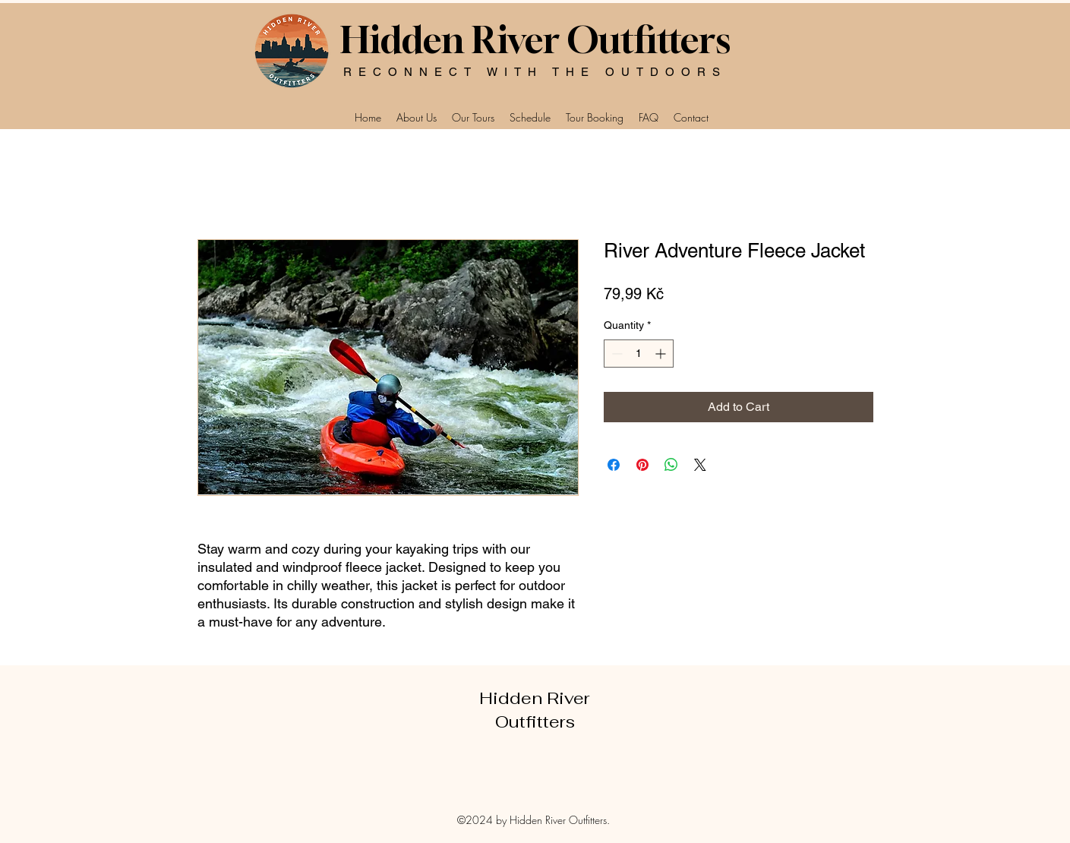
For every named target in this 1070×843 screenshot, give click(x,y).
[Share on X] (700, 465)
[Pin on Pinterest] (642, 465)
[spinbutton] (638, 353)
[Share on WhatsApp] (671, 465)
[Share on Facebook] (613, 465)
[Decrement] (615, 353)
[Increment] (661, 353)
